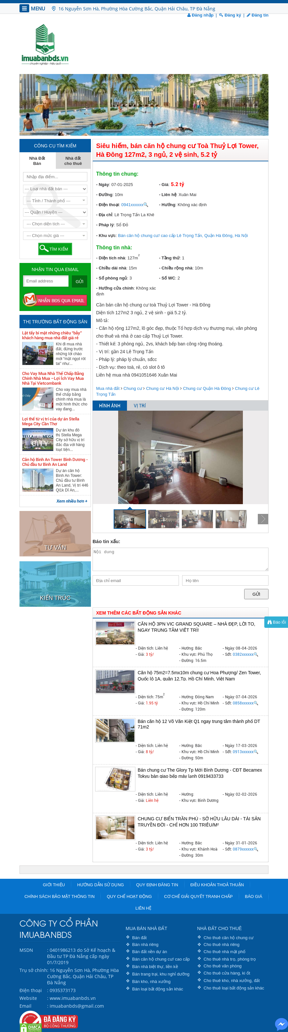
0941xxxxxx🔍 (135, 204)
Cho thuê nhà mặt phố (224, 951)
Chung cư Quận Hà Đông (207, 388)
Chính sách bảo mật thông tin (59, 896)
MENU (32, 8)
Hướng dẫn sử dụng (100, 884)
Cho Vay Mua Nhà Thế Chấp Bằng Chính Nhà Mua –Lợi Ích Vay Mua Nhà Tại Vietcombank (53, 378)
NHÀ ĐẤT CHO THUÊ (219, 928)
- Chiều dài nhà (111, 268)
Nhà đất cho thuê (73, 161)
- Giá (164, 184)
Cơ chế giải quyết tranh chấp (198, 896)
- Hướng (167, 204)
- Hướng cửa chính (115, 288)
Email (25, 1006)
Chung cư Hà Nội (162, 388)
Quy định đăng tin (157, 884)
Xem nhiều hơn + (71, 501)
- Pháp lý (105, 224)
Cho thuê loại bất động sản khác (234, 988)
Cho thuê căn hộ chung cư (229, 937)
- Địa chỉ (104, 214)
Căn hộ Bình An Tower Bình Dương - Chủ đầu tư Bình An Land (55, 462)
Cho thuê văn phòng (223, 966)
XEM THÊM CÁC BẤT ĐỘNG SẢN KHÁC (138, 612)
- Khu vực (106, 235)
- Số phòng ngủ (111, 278)
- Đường (104, 194)
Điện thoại (30, 990)
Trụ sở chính (33, 970)
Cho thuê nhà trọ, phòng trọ (230, 959)
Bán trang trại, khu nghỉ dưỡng (161, 974)
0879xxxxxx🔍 (245, 849)
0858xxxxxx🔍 (245, 703)
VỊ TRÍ (140, 405)
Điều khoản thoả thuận (217, 884)
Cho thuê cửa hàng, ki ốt (227, 973)
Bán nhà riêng (145, 944)
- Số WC (167, 278)
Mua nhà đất (107, 388)
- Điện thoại (107, 204)
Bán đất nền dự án (149, 951)
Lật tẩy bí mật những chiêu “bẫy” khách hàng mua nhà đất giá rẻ (52, 335)
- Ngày (102, 184)
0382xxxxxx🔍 (245, 654)
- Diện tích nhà (110, 257)
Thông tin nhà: (114, 247)
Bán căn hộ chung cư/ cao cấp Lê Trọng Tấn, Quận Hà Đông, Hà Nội (183, 235)
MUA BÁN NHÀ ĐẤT (146, 928)
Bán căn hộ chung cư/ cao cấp (161, 959)
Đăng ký (230, 15)
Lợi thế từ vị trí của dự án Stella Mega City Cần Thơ (50, 421)
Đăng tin (258, 15)
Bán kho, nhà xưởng (151, 981)
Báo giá (253, 896)
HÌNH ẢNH (109, 405)
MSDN (26, 950)
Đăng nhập (200, 15)
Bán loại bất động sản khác (157, 989)
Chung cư (132, 388)
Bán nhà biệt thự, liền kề (155, 966)
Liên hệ (143, 908)
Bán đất (139, 937)
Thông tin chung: (117, 174)
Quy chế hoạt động (129, 896)
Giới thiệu (54, 884)
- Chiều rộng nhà (176, 268)
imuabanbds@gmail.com (77, 1006)
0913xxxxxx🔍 (245, 752)
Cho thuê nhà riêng (222, 944)
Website (28, 998)
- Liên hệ (167, 194)
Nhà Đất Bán (37, 161)
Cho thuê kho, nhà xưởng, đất (232, 980)
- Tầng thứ (169, 257)
